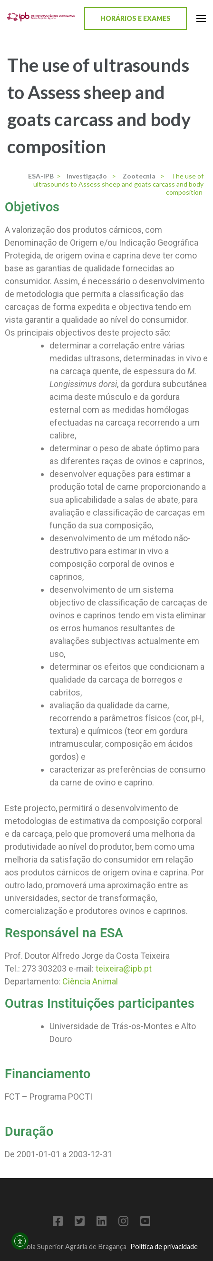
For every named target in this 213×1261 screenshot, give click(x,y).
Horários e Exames (135, 18)
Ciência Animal (90, 981)
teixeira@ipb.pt (124, 968)
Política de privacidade (164, 1246)
